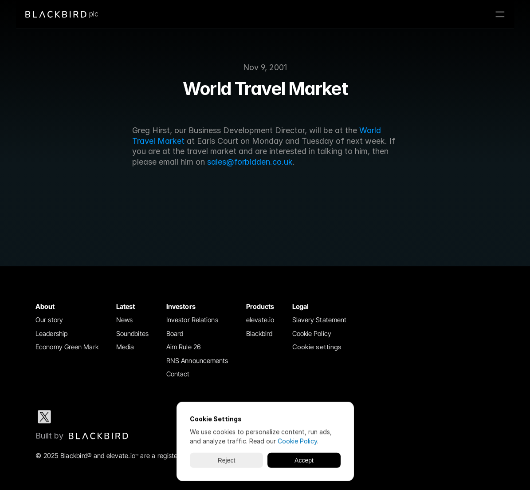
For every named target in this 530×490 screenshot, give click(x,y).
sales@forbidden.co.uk (250, 161)
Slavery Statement (319, 320)
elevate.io (260, 320)
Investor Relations (192, 320)
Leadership (51, 333)
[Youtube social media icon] (158, 417)
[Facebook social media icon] (129, 417)
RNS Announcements (197, 360)
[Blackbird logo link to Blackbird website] (82, 436)
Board (175, 333)
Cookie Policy (311, 333)
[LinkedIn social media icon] (73, 417)
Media (125, 347)
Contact (178, 374)
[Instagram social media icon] (101, 417)
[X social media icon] (44, 417)
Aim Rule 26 (183, 347)
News (124, 320)
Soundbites (132, 333)
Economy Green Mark (66, 347)
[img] (98, 435)
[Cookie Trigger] (317, 347)
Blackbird (259, 333)
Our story (49, 320)
